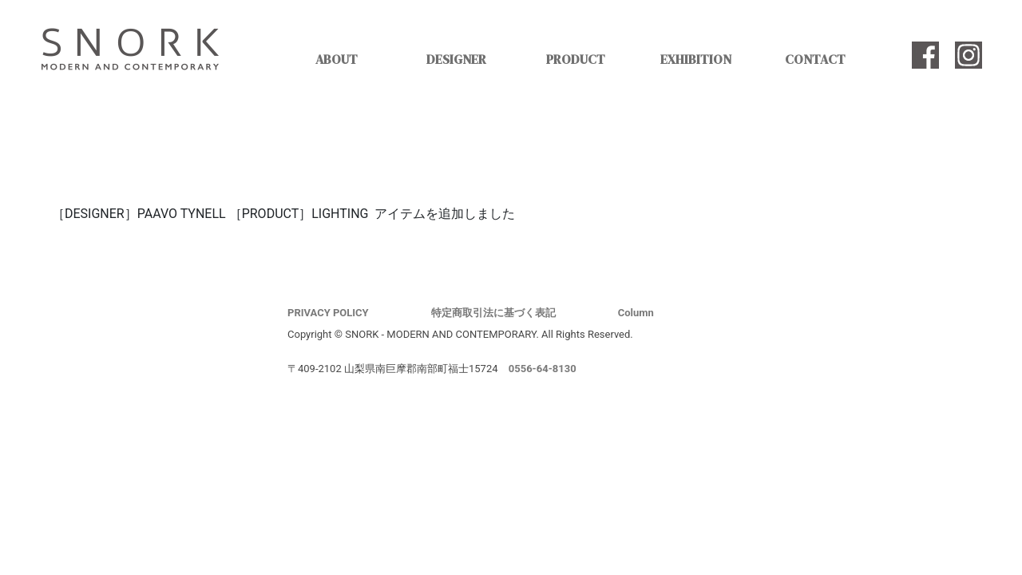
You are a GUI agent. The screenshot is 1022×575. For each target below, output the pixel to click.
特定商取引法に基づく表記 (493, 313)
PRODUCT (575, 59)
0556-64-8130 (542, 369)
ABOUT (336, 59)
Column (636, 313)
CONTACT (815, 59)
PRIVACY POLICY (328, 313)
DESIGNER (456, 59)
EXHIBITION (695, 59)
